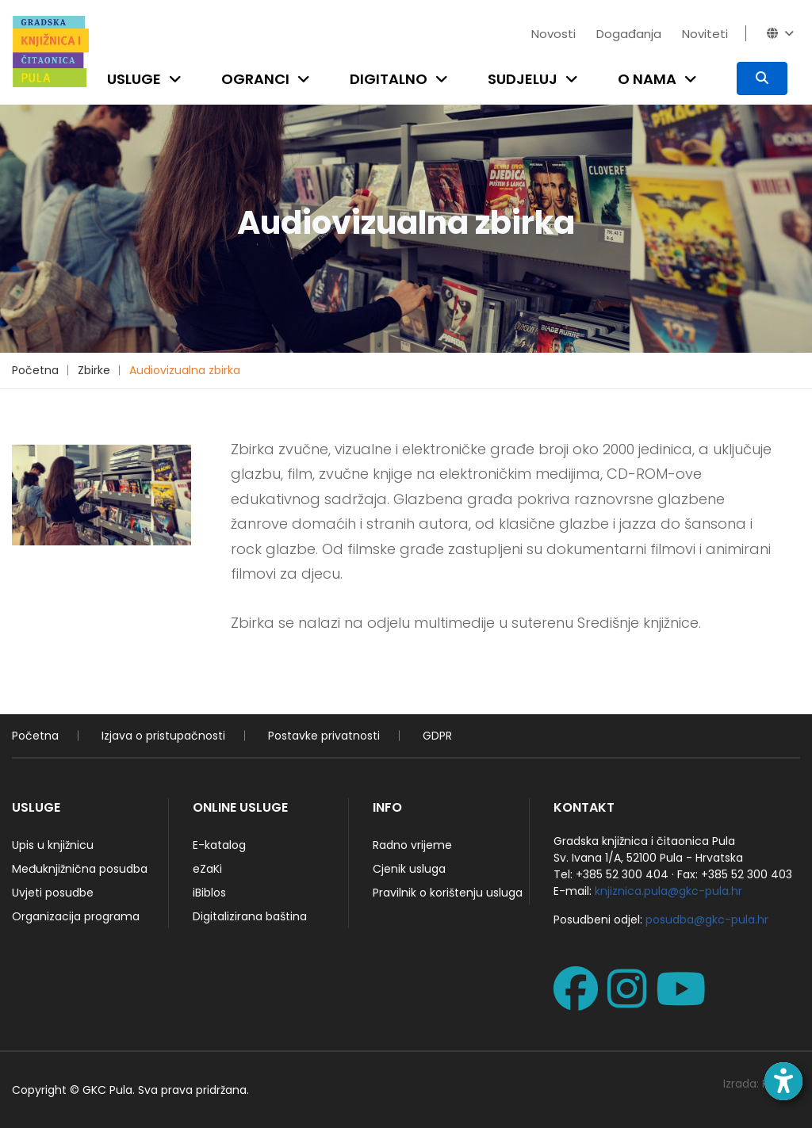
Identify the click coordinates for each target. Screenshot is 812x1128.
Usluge (134, 79)
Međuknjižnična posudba (79, 869)
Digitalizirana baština (250, 916)
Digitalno (388, 79)
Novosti (553, 33)
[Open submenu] (178, 79)
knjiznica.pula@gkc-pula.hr (668, 891)
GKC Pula (107, 1090)
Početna (35, 370)
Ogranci (255, 79)
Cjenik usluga (409, 869)
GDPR (437, 736)
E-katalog (219, 845)
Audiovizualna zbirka (184, 370)
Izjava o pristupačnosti (163, 736)
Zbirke (94, 370)
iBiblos (209, 892)
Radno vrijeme (412, 845)
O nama (647, 79)
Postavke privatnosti (324, 736)
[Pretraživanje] (762, 78)
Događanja (628, 33)
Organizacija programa (76, 916)
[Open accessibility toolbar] (783, 1081)
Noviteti (705, 33)
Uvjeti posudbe (53, 892)
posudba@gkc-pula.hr (706, 919)
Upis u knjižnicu (53, 845)
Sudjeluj (522, 79)
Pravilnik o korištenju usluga (448, 892)
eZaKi (207, 869)
